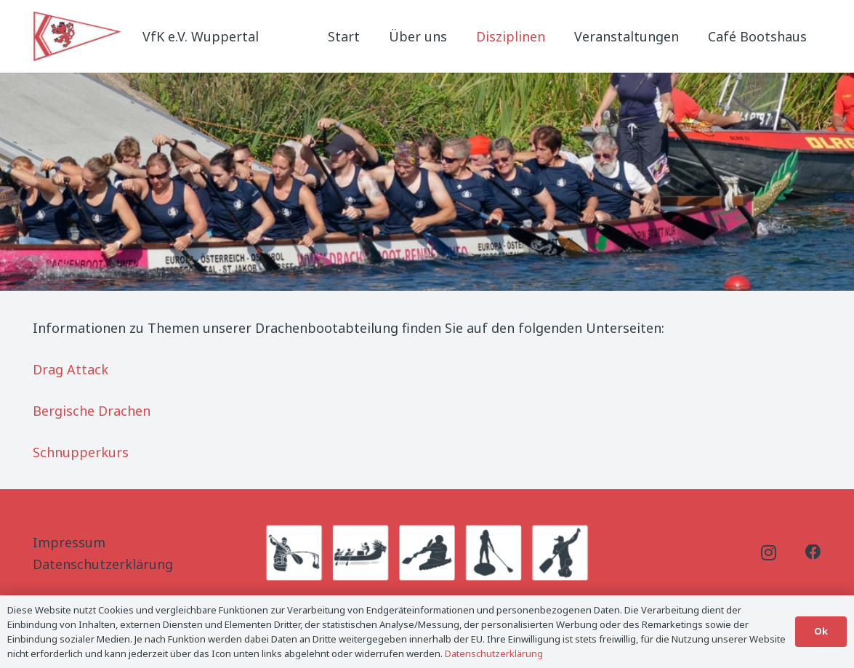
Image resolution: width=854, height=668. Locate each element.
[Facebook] (813, 552)
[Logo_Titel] (78, 36)
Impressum (69, 542)
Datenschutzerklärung (103, 564)
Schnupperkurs (81, 452)
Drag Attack (70, 369)
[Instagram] (768, 553)
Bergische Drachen (91, 410)
